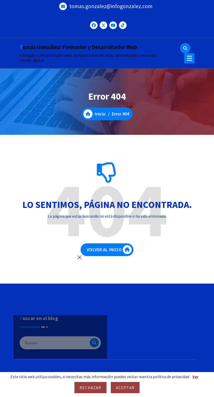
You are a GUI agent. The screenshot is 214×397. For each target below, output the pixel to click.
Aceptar (125, 387)
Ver (195, 376)
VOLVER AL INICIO (109, 249)
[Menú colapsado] (189, 58)
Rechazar (90, 387)
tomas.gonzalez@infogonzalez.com (110, 6)
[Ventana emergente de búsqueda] (185, 48)
